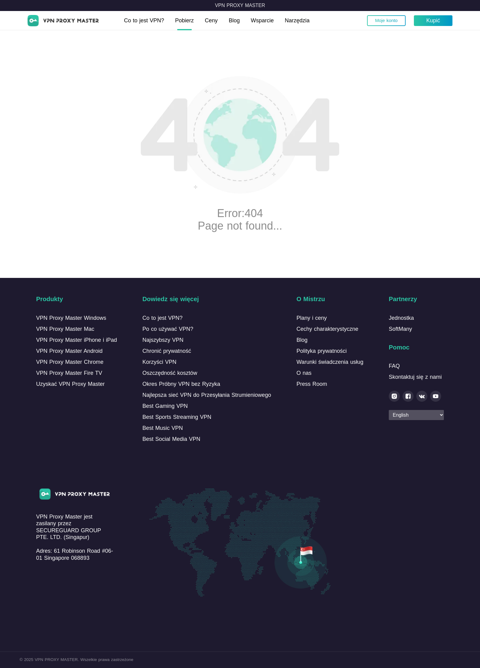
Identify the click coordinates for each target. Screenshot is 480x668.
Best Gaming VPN (165, 406)
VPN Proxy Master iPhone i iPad (76, 340)
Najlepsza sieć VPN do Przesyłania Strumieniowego (206, 395)
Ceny (211, 20)
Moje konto (386, 20)
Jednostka (401, 318)
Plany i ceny (311, 318)
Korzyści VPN (159, 362)
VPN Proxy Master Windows (71, 318)
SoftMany (400, 329)
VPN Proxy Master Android (69, 351)
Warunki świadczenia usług (329, 362)
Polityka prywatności (321, 351)
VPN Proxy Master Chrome (69, 362)
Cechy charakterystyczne (327, 329)
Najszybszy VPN (162, 340)
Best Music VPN (162, 428)
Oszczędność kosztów (169, 373)
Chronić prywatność (166, 351)
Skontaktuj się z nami (415, 377)
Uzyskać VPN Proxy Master (70, 384)
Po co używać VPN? (167, 329)
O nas (303, 373)
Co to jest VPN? (144, 20)
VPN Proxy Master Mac (65, 329)
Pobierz (184, 20)
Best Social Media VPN (171, 439)
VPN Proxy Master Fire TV (69, 373)
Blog (234, 20)
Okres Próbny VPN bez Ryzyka (181, 384)
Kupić (433, 20)
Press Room (311, 384)
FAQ (394, 366)
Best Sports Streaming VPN (176, 417)
